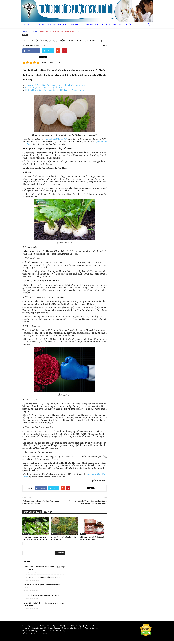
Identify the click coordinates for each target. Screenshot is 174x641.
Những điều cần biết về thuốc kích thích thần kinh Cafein (42, 586)
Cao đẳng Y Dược (57, 25)
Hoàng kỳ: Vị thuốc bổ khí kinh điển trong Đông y (42, 577)
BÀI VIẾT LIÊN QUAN (32, 512)
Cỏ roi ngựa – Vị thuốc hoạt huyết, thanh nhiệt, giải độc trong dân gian (44, 568)
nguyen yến (29, 45)
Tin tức (105, 25)
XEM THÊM (48, 512)
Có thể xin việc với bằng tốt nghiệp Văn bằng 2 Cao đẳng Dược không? (40, 502)
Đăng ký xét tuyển (122, 25)
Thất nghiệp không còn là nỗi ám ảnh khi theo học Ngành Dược (54, 90)
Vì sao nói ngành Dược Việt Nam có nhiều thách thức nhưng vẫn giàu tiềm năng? (88, 502)
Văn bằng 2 (92, 25)
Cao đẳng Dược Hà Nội (56, 139)
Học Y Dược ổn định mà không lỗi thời (43, 87)
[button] (149, 25)
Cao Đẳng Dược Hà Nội (34, 25)
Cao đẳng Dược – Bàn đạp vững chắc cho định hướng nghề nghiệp (56, 85)
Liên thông (76, 25)
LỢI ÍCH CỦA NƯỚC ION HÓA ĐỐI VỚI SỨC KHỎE (41, 595)
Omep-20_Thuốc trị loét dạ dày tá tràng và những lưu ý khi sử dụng (44, 604)
